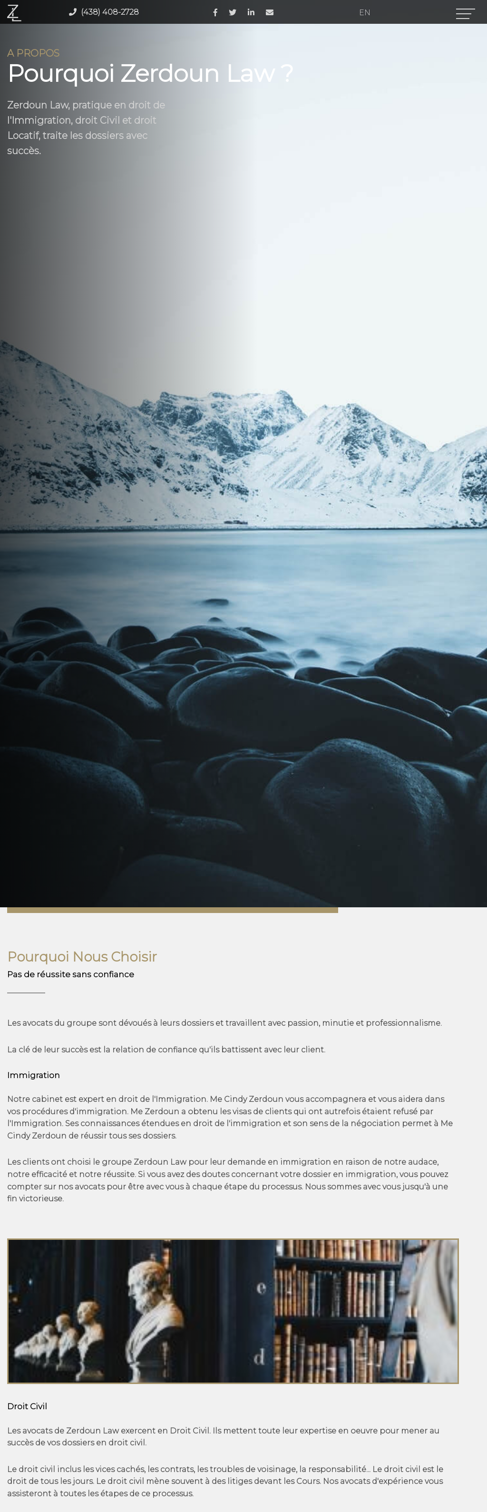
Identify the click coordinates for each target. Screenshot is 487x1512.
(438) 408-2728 (104, 12)
